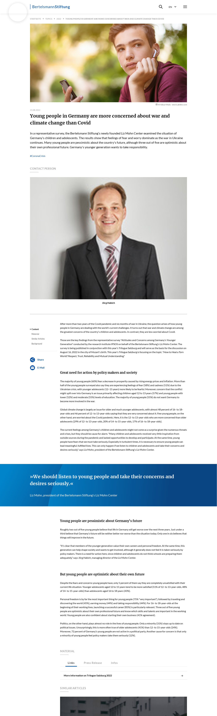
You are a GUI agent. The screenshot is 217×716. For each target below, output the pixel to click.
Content (35, 329)
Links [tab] (71, 662)
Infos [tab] (114, 662)
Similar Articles (38, 339)
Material (35, 334)
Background (37, 343)
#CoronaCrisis (37, 155)
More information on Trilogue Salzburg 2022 (123, 675)
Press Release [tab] (93, 662)
